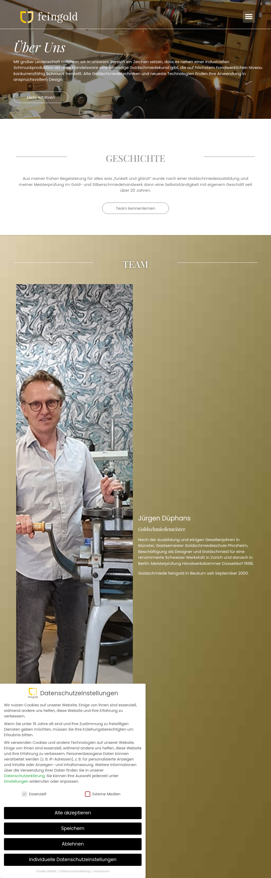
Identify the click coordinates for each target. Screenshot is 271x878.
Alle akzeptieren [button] (73, 813)
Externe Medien (102, 794)
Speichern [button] (72, 828)
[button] (249, 17)
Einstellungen (16, 781)
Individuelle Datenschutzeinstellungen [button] (73, 859)
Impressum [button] (101, 871)
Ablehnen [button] (73, 844)
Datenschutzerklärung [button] (75, 871)
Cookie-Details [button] (46, 871)
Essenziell (34, 794)
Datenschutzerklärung (24, 775)
